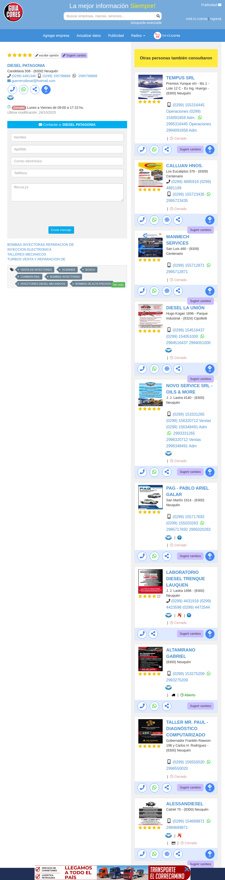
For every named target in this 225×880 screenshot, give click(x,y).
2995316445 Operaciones (188, 124)
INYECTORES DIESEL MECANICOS (43, 283)
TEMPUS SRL (180, 77)
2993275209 (177, 680)
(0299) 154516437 (189, 330)
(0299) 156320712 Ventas (188, 421)
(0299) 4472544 (196, 607)
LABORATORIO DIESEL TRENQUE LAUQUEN (185, 578)
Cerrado (178, 138)
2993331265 (184, 433)
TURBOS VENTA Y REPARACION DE (36, 259)
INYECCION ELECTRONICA (29, 249)
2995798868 (87, 76)
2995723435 (177, 201)
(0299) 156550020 (189, 762)
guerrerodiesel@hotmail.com (33, 81)
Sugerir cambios (190, 149)
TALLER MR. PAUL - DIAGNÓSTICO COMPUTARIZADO (187, 728)
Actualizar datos (88, 35)
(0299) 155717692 (189, 517)
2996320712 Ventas (183, 440)
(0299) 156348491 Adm (186, 427)
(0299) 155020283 (182, 523)
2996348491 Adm (181, 446)
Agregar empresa (56, 35)
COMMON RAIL (30, 276)
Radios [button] (138, 35)
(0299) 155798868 (56, 76)
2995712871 (177, 272)
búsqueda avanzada (146, 23)
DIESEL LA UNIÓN (185, 307)
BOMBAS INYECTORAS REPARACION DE (40, 245)
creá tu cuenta (196, 19)
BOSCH (90, 269)
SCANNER (68, 269)
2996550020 (177, 768)
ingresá (215, 19)
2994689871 (177, 827)
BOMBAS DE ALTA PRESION (93, 283)
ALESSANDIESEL (185, 803)
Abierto (187, 695)
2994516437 (177, 343)
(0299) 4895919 (185, 182)
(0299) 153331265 (189, 414)
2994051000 (200, 343)
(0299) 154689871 (189, 821)
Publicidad (211, 5)
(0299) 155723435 (189, 194)
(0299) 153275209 (189, 674)
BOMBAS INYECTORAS (65, 276)
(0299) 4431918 (185, 601)
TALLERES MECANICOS (26, 254)
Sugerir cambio (74, 55)
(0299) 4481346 (24, 76)
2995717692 (177, 529)
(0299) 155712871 (189, 265)
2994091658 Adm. (182, 130)
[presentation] (48, 214)
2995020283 (200, 529)
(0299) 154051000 (182, 336)
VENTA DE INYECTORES (36, 269)
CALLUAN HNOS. (184, 165)
